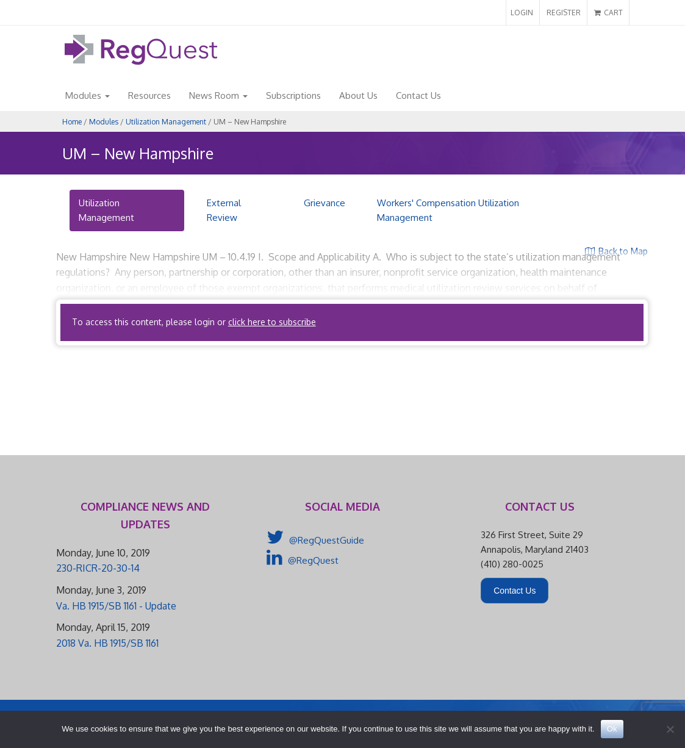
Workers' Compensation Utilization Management (448, 210)
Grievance (324, 203)
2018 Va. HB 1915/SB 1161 (107, 643)
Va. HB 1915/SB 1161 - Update (116, 606)
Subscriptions (293, 95)
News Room (218, 95)
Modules (87, 95)
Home (72, 121)
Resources (149, 95)
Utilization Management (166, 121)
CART (608, 12)
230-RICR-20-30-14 (98, 568)
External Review (224, 210)
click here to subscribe (272, 322)
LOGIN (522, 12)
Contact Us (418, 95)
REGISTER (564, 12)
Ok (612, 728)
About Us (358, 95)
